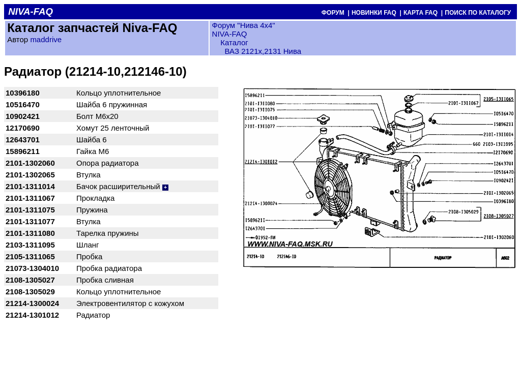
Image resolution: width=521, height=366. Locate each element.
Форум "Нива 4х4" (243, 25)
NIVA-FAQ (229, 33)
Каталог (233, 42)
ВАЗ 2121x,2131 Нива (263, 51)
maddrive (46, 39)
